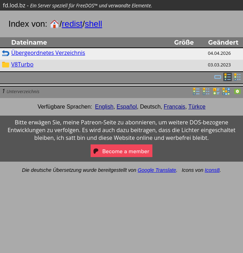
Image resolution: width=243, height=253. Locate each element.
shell (93, 23)
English (104, 107)
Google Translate (157, 170)
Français (174, 107)
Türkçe (196, 107)
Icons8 (212, 170)
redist (72, 23)
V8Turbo (22, 64)
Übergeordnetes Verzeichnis (48, 53)
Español (127, 107)
